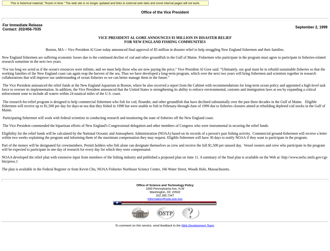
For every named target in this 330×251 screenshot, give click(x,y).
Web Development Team (198, 225)
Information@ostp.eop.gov (165, 199)
